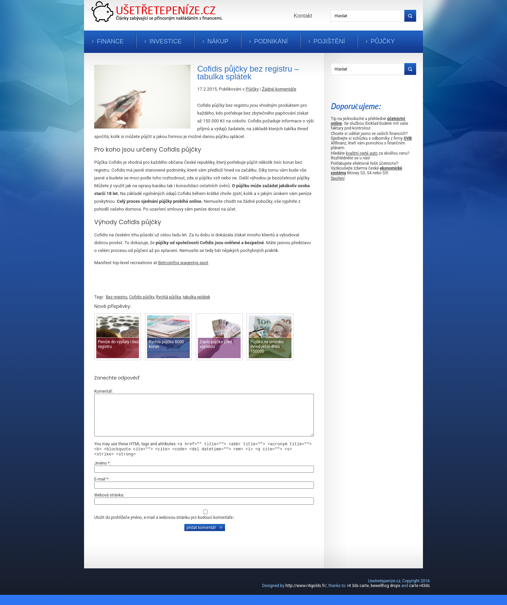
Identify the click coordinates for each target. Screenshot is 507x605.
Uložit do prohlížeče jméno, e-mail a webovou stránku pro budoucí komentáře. (164, 527)
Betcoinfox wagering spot (183, 262)
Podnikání (271, 41)
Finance (110, 41)
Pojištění (329, 41)
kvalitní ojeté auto (362, 153)
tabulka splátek (196, 297)
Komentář (103, 391)
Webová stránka (108, 505)
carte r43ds (419, 595)
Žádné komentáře (279, 89)
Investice (165, 41)
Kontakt (303, 16)
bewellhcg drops (385, 595)
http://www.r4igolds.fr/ (306, 595)
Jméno (101, 473)
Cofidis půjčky (141, 297)
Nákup (217, 41)
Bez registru (116, 297)
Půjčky (383, 41)
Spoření (338, 178)
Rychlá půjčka (168, 297)
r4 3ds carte (358, 595)
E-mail (101, 489)
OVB (408, 138)
